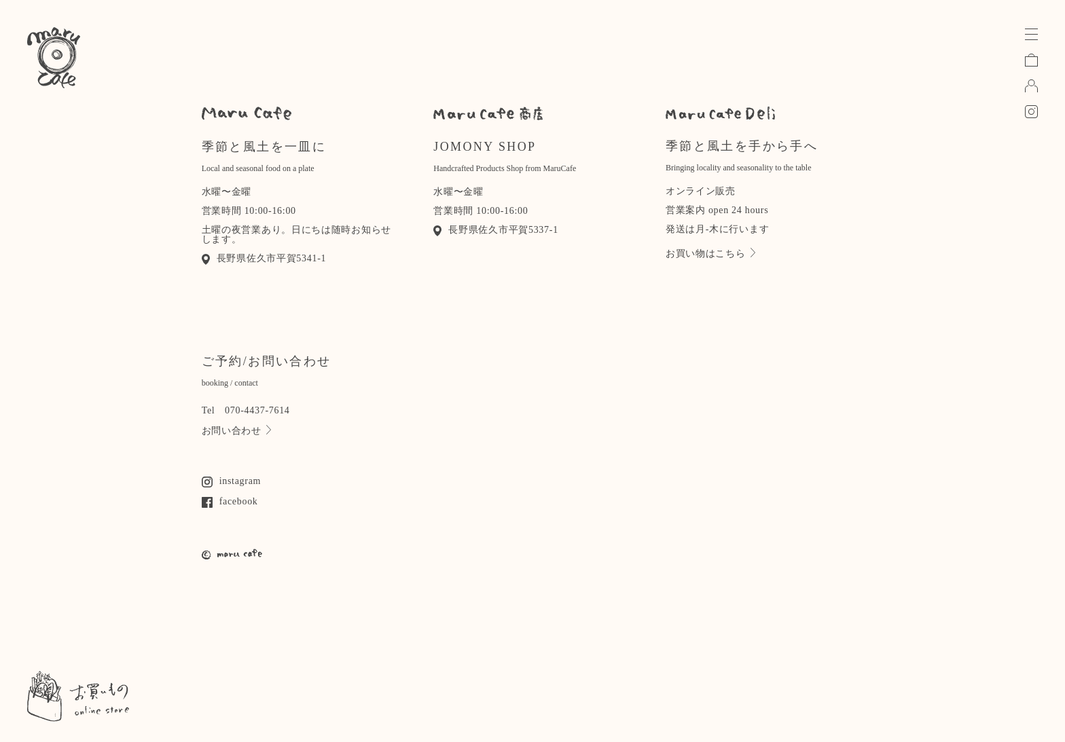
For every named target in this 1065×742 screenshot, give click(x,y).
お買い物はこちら (710, 253)
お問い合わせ (236, 430)
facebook (230, 501)
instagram (231, 481)
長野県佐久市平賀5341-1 (264, 258)
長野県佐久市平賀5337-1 (495, 230)
